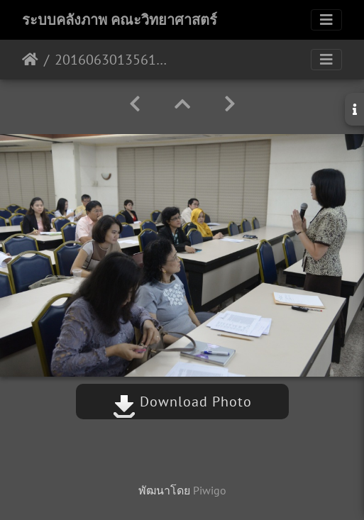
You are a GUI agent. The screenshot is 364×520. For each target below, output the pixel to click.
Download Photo (182, 401)
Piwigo (209, 490)
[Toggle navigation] (326, 20)
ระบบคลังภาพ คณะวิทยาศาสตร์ (119, 20)
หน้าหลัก (30, 59)
